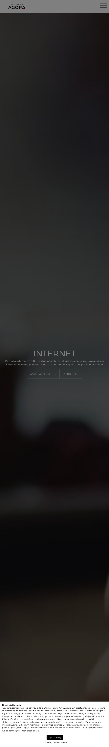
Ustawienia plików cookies (54, 742)
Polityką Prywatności (92, 727)
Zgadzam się (54, 737)
